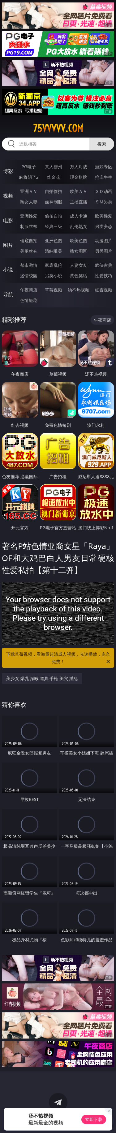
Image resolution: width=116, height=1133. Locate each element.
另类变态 (103, 226)
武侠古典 (103, 265)
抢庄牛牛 (103, 177)
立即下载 (93, 1119)
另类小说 (53, 275)
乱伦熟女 (78, 226)
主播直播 (78, 202)
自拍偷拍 (53, 191)
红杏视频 (103, 290)
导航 (8, 294)
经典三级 (53, 226)
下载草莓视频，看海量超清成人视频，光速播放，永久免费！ (58, 658)
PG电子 (28, 167)
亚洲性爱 (28, 216)
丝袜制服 (53, 202)
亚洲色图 (53, 240)
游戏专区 (103, 167)
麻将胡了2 (29, 177)
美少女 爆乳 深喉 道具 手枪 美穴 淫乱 (42, 678)
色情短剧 (28, 300)
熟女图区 (78, 251)
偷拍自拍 (53, 216)
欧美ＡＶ (78, 191)
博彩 (8, 171)
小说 (8, 269)
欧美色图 (78, 240)
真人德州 (53, 167)
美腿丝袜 (28, 251)
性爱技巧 (103, 275)
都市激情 (28, 265)
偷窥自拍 (28, 240)
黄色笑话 (78, 275)
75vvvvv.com (58, 128)
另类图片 (103, 251)
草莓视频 (53, 290)
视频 (8, 195)
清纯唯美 (53, 251)
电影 (8, 220)
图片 (8, 245)
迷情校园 (28, 275)
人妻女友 (78, 265)
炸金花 (53, 177)
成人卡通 (78, 216)
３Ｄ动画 (103, 191)
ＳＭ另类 (103, 202)
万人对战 (78, 167)
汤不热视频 (78, 290)
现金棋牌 (78, 177)
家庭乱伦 (53, 265)
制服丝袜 (28, 226)
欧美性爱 (103, 216)
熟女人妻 (28, 202)
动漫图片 (103, 240)
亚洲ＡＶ (28, 191)
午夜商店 (28, 290)
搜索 (101, 144)
